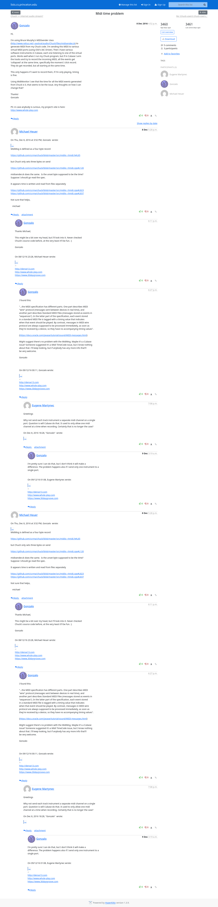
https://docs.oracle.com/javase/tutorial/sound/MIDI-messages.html (53, 335)
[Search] (204, 4)
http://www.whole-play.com (24, 110)
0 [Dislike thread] (147, 115)
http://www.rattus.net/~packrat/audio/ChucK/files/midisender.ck (43, 43)
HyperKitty (110, 902)
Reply (15, 118)
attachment (27, 214)
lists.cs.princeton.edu (24, 5)
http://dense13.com (25, 268)
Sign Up (160, 4)
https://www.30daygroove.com (30, 275)
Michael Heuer (28, 131)
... (13, 145)
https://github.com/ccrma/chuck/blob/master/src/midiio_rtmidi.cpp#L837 (47, 193)
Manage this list (128, 4)
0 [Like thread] (141, 115)
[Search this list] (185, 4)
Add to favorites (170, 53)
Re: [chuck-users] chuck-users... (191, 16)
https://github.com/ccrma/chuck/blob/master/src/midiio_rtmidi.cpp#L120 (47, 168)
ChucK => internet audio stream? (27, 16)
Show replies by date (147, 123)
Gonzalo (24, 25)
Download (168, 39)
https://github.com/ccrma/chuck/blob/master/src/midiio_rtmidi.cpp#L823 (47, 190)
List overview (167, 32)
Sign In (145, 4)
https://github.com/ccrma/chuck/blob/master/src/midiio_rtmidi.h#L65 (45, 155)
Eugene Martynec (43, 405)
